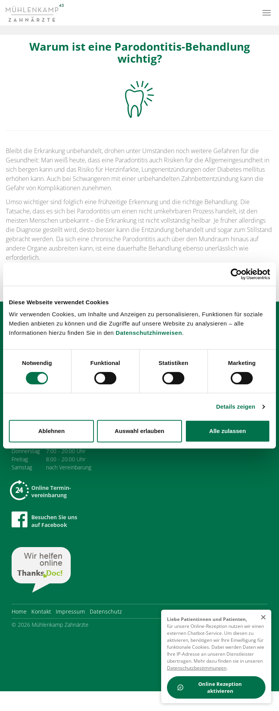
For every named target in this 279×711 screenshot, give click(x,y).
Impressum (70, 611)
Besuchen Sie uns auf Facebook (44, 520)
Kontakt (41, 611)
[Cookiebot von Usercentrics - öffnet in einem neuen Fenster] (236, 274)
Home (19, 611)
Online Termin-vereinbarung (41, 491)
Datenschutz (106, 611)
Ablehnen (51, 431)
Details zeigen (235, 406)
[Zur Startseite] (35, 13)
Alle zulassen (227, 431)
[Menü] (266, 12)
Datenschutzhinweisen (149, 332)
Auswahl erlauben (139, 431)
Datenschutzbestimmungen (196, 668)
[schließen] (263, 617)
